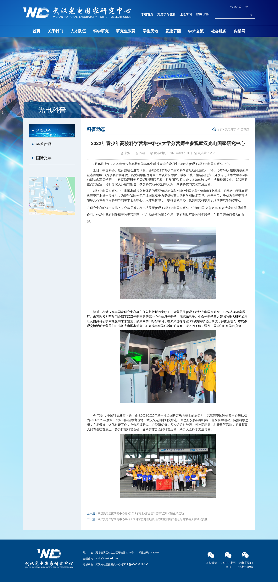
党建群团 (173, 31)
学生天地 (150, 31)
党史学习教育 (166, 14)
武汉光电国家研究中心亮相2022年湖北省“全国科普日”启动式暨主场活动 (141, 513)
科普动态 (44, 130)
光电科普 (230, 129)
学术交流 (196, 31)
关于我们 (55, 31)
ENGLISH (202, 14)
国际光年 (44, 158)
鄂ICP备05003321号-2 (134, 564)
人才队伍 (78, 31)
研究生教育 (125, 31)
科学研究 (101, 31)
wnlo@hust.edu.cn (107, 558)
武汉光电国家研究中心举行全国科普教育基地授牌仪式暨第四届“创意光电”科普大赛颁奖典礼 (153, 519)
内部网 (239, 31)
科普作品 (44, 144)
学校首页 (147, 14)
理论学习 (186, 14)
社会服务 (218, 31)
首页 (36, 31)
